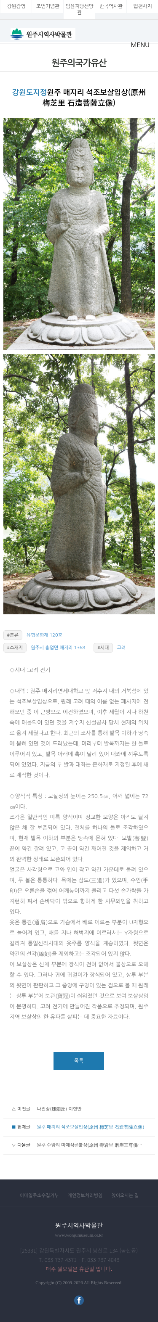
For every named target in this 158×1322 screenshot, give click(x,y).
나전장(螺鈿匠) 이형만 (59, 1109)
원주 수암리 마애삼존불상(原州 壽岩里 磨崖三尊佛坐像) (93, 1145)
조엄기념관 (47, 6)
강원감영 (16, 6)
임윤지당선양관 (80, 9)
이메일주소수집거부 (39, 1195)
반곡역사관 (111, 6)
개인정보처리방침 (85, 1195)
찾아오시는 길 (125, 1195)
